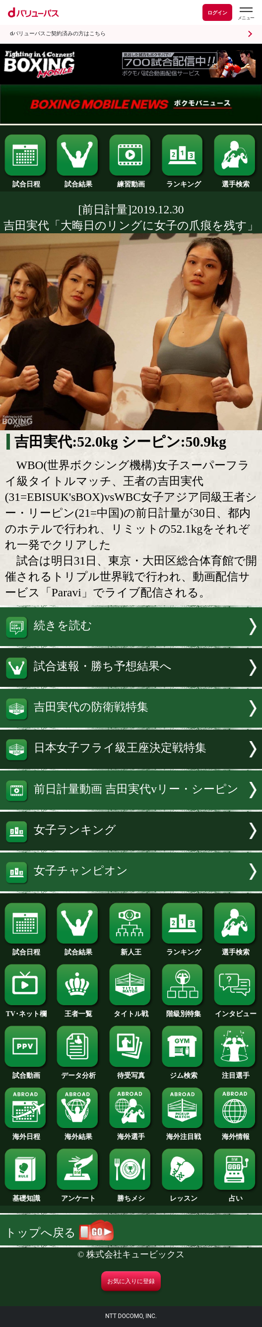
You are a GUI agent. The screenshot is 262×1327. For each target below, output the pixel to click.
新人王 (131, 949)
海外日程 (26, 1133)
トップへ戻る (59, 1232)
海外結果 (78, 1133)
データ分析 (78, 1072)
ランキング (183, 181)
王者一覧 (78, 1011)
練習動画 (131, 181)
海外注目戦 (183, 1133)
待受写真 (131, 1072)
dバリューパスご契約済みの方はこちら (58, 33)
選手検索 (236, 181)
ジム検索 (183, 1072)
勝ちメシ (131, 1195)
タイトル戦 (131, 1011)
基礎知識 (26, 1195)
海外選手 (131, 1133)
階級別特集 (183, 1011)
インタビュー (236, 1011)
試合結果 (78, 181)
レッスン (183, 1195)
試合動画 (26, 1072)
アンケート (78, 1195)
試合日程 (26, 181)
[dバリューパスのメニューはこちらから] (245, 13)
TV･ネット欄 (26, 1011)
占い (236, 1195)
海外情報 (236, 1133)
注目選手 (236, 1072)
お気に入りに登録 (131, 1281)
